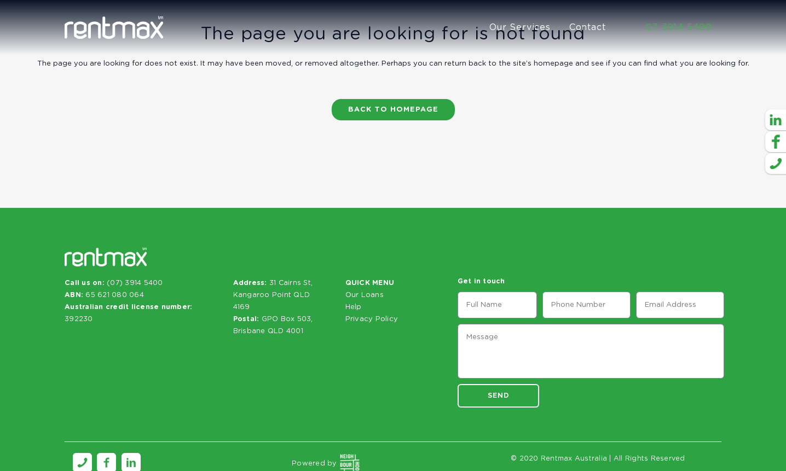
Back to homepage (393, 109)
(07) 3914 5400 (135, 283)
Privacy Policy (371, 319)
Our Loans (364, 295)
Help (353, 307)
